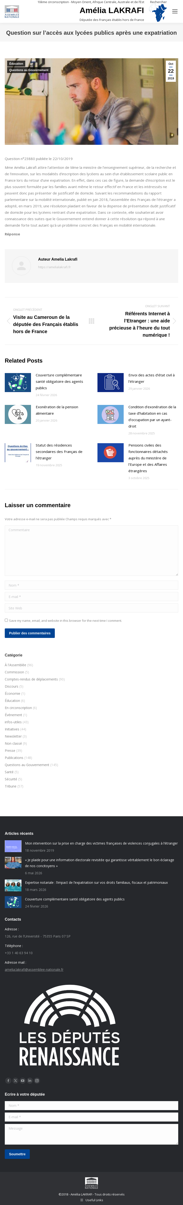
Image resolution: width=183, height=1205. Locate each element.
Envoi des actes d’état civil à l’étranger (151, 378)
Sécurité (11, 779)
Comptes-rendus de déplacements (31, 679)
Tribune (10, 786)
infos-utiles (13, 722)
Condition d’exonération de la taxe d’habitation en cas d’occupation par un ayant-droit (152, 416)
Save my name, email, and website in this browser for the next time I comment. (65, 620)
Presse (10, 750)
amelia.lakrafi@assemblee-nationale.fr (34, 969)
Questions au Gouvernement (28, 70)
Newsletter (13, 736)
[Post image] (18, 382)
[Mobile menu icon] (175, 11)
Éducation (16, 63)
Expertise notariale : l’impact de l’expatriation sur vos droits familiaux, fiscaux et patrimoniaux (96, 882)
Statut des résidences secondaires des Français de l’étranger (59, 451)
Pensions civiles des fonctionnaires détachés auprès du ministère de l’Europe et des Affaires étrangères (148, 458)
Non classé (13, 743)
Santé (9, 772)
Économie (12, 693)
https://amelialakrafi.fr (54, 267)
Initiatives (12, 729)
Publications (14, 757)
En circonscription (18, 707)
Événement (13, 715)
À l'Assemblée (15, 665)
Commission (14, 672)
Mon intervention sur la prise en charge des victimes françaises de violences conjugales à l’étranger (101, 843)
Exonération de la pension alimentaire (57, 410)
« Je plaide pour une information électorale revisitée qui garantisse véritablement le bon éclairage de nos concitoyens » (99, 863)
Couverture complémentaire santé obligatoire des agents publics (59, 381)
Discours (11, 686)
